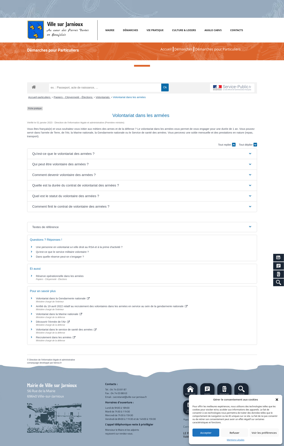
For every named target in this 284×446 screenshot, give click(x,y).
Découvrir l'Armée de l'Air (53, 321)
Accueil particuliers (39, 97)
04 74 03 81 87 (118, 389)
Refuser (234, 432)
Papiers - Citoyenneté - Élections (73, 97)
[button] (277, 399)
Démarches (183, 49)
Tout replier (226, 144)
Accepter (205, 432)
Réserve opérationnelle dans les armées (60, 275)
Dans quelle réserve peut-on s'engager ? (60, 256)
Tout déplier (248, 144)
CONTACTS (236, 30)
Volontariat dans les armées (129, 97)
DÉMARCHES (130, 30)
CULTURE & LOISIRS (184, 30)
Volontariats (103, 97)
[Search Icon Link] (278, 282)
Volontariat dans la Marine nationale (59, 314)
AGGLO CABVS (213, 30)
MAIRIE (109, 30)
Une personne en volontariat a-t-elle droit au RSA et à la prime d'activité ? (79, 247)
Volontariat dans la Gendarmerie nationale (63, 298)
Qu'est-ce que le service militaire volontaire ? (62, 251)
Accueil (166, 49)
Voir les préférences (264, 432)
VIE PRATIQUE (155, 30)
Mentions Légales (235, 439)
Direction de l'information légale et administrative (52, 360)
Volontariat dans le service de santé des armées (66, 329)
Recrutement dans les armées (55, 337)
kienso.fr (58, 363)
